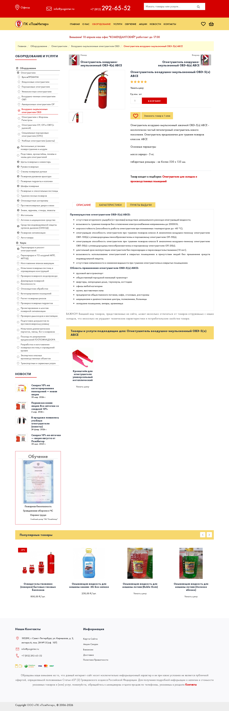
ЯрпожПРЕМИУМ (28, 77)
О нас (85, 24)
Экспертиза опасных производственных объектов (34, 357)
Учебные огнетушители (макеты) (36, 140)
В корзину (154, 101)
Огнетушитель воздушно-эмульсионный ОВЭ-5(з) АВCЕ (153, 46)
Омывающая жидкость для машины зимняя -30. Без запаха (89, 585)
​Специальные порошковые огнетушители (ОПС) (33, 134)
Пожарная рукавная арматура (34, 176)
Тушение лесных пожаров (32, 195)
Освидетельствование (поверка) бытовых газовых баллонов (38, 586)
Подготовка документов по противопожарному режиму (33, 322)
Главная (75, 24)
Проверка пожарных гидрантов (35, 303)
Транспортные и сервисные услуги (36, 363)
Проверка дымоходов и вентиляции (37, 315)
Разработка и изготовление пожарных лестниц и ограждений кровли (36, 347)
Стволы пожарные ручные (32, 171)
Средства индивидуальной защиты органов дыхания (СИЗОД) (37, 226)
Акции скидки (90, 644)
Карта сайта (90, 638)
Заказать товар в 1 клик (157, 115)
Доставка (88, 654)
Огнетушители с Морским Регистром (33, 119)
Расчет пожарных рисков (31, 298)
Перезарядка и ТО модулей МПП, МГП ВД (36, 257)
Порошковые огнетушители (34, 86)
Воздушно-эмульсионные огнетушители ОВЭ (95, 46)
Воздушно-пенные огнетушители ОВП (36, 98)
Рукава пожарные (28, 166)
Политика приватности (95, 659)
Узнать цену (137, 88)
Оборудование (101, 24)
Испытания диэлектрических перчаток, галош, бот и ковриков (36, 330)
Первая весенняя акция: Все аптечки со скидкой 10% (45, 406)
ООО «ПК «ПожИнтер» (41, 705)
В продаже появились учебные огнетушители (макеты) (45, 422)
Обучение (130, 24)
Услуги (117, 24)
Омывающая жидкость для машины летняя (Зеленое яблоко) (191, 586)
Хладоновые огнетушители (33, 81)
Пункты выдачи (141, 205)
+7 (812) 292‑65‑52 (31, 655)
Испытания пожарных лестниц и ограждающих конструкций (35, 270)
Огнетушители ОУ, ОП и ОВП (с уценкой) (36, 126)
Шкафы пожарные (28, 186)
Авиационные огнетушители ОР (36, 104)
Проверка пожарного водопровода (37, 275)
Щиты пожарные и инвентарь (34, 161)
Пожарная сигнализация (31, 232)
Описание (83, 205)
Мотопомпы (25, 215)
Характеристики (110, 205)
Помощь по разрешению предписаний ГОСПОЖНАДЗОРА (36, 338)
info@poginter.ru (30, 649)
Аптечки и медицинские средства (36, 220)
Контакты (170, 24)
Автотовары (25, 237)
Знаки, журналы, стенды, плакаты (36, 210)
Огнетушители (59, 46)
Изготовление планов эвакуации (35, 263)
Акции (143, 24)
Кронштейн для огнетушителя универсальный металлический (83, 376)
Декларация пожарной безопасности (30, 282)
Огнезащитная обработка (32, 288)
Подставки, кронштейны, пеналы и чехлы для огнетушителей (36, 155)
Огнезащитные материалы (32, 200)
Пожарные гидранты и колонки (35, 181)
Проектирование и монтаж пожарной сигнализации (32, 310)
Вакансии (88, 649)
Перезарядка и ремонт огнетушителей (30, 249)
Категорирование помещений (34, 293)
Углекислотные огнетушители (35, 91)
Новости (155, 24)
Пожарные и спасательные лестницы (37, 190)
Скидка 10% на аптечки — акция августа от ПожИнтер (46, 438)
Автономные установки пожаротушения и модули (32, 148)
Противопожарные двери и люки (35, 205)
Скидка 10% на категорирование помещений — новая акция (44, 390)
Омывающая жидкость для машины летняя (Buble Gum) (140, 585)
